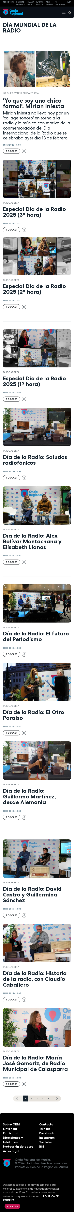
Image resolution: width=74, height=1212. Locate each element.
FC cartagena (60, 3)
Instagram (47, 1138)
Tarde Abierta (11, 202)
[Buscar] (68, 12)
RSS (42, 1146)
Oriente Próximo (20, 3)
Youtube (45, 1142)
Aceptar (12, 1206)
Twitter (44, 1129)
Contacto (46, 1124)
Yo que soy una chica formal (21, 93)
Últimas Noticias (40, 3)
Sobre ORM (11, 1124)
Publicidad (10, 1133)
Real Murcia (49, 3)
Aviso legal (11, 1151)
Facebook (46, 1133)
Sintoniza (10, 1129)
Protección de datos (18, 1146)
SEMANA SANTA (30, 3)
